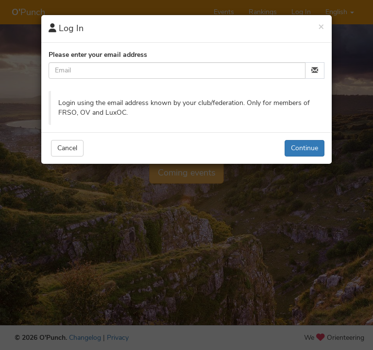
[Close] (321, 26)
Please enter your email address (98, 54)
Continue (304, 148)
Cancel (67, 148)
